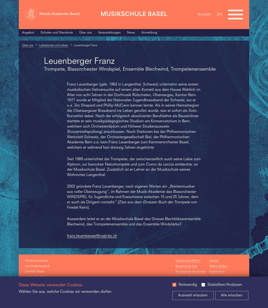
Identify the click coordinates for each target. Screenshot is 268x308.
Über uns (85, 32)
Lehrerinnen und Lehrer (53, 45)
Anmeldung (149, 32)
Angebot (28, 32)
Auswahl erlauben (193, 295)
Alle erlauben (232, 295)
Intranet (214, 260)
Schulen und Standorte (57, 32)
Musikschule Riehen (188, 260)
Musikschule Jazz (186, 266)
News (131, 32)
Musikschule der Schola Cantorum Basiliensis (191, 274)
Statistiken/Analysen (224, 285)
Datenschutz (217, 271)
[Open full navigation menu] (235, 14)
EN (219, 14)
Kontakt (204, 14)
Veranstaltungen (109, 32)
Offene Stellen (218, 266)
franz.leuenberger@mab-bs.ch (92, 236)
